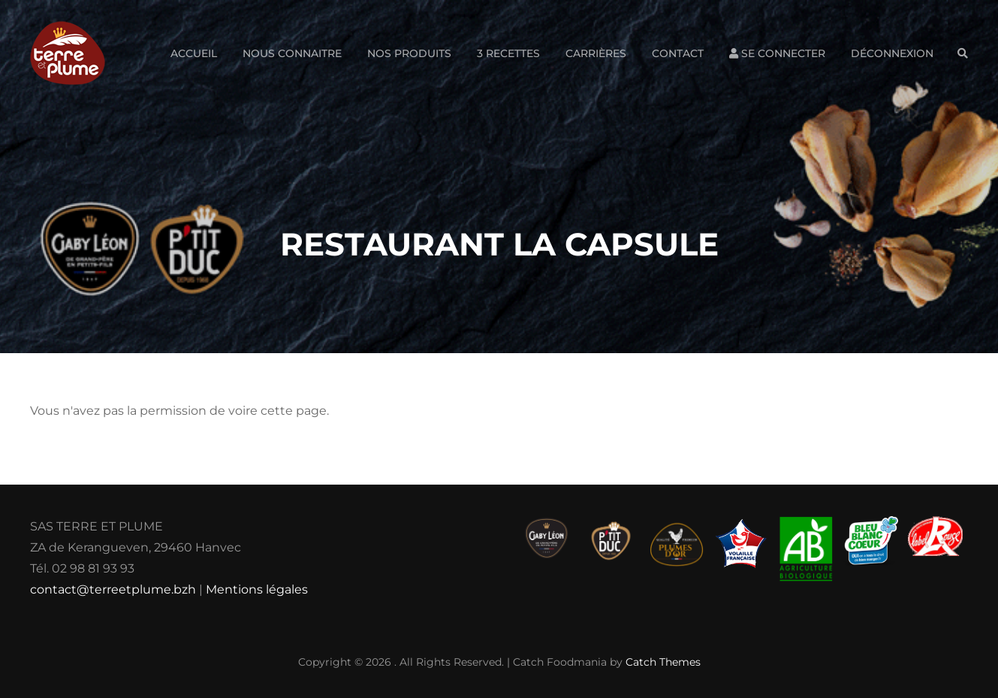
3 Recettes (508, 53)
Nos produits (409, 53)
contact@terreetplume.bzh (113, 589)
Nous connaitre (292, 53)
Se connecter (777, 53)
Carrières (595, 53)
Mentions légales (257, 589)
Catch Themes (663, 662)
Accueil (193, 53)
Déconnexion (892, 53)
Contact (678, 53)
